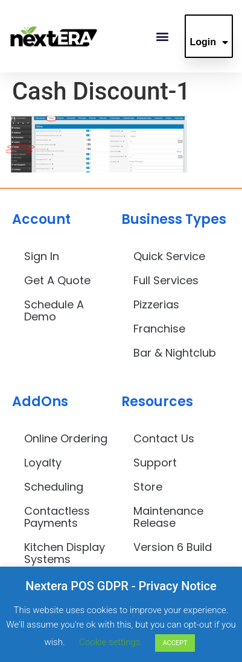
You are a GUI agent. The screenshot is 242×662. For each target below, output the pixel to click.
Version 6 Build (172, 547)
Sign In (41, 256)
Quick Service (169, 256)
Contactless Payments (57, 516)
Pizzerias (156, 304)
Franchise (159, 328)
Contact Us (163, 438)
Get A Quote (57, 280)
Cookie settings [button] (109, 642)
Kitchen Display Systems (64, 553)
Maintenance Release (168, 516)
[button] (162, 36)
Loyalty (43, 462)
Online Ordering (65, 438)
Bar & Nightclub (174, 352)
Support (155, 462)
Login (208, 42)
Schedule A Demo (54, 310)
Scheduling (53, 486)
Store (147, 486)
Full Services (166, 280)
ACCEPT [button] (174, 643)
